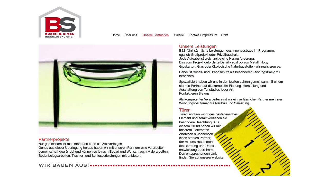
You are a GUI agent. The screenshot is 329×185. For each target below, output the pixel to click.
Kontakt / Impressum (203, 35)
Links (225, 35)
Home (116, 35)
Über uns (131, 35)
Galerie (179, 35)
